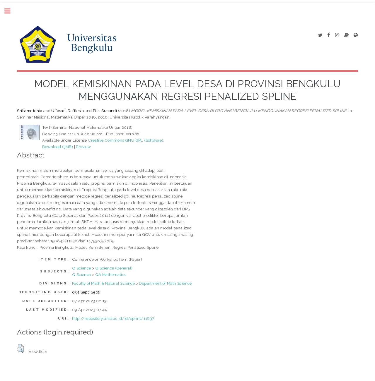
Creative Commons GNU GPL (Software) (125, 140)
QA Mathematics (110, 274)
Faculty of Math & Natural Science (103, 283)
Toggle (10, 11)
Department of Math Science (165, 283)
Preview (83, 146)
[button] (20, 348)
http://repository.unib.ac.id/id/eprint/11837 (113, 318)
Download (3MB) (57, 146)
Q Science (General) (114, 268)
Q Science (81, 268)
